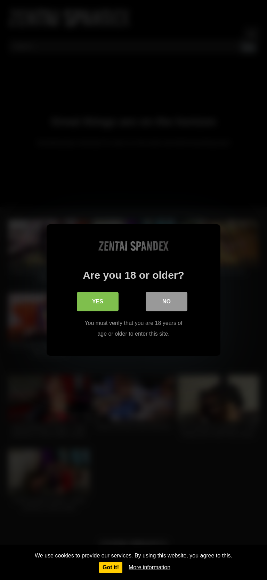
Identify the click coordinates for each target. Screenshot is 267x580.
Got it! (111, 567)
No (166, 301)
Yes (97, 301)
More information (149, 567)
